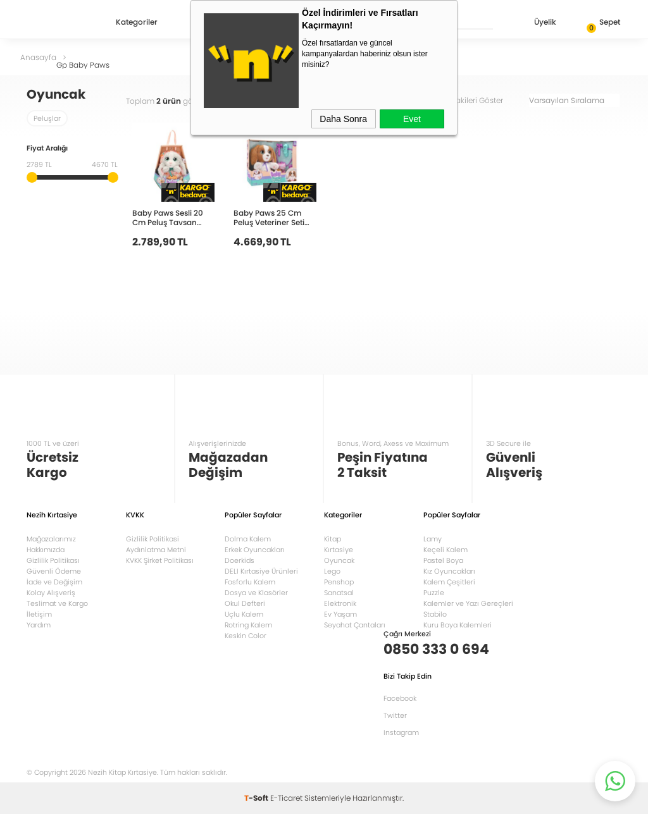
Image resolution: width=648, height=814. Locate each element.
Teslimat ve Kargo (57, 603)
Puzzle (433, 593)
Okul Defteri (245, 603)
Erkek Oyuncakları (255, 550)
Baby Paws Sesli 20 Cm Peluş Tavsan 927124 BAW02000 (167, 217)
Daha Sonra (343, 119)
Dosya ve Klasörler (256, 593)
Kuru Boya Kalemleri (457, 625)
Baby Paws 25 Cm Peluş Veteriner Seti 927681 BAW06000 (269, 217)
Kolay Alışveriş (51, 593)
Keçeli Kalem (445, 550)
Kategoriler (137, 22)
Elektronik (340, 603)
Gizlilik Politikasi (152, 539)
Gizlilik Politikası (53, 560)
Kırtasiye (338, 550)
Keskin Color (245, 636)
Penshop (339, 582)
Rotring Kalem (248, 625)
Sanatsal (339, 593)
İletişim (39, 614)
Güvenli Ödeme (54, 571)
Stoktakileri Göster (478, 100)
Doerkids (239, 560)
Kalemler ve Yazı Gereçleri (468, 603)
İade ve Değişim (54, 582)
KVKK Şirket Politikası (160, 560)
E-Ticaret (286, 797)
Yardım (39, 625)
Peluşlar (47, 118)
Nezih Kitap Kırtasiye (63, 22)
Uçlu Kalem (244, 614)
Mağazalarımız (51, 539)
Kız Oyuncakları (449, 571)
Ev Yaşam (340, 614)
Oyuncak (339, 560)
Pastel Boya (443, 560)
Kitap (332, 539)
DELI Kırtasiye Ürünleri (261, 571)
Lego (332, 571)
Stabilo (435, 614)
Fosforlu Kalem (250, 582)
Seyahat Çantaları (354, 625)
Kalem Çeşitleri (449, 582)
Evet (412, 119)
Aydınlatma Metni (156, 550)
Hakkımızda (46, 550)
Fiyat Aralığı (47, 149)
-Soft (257, 797)
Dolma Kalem (248, 539)
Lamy (432, 539)
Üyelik (535, 23)
